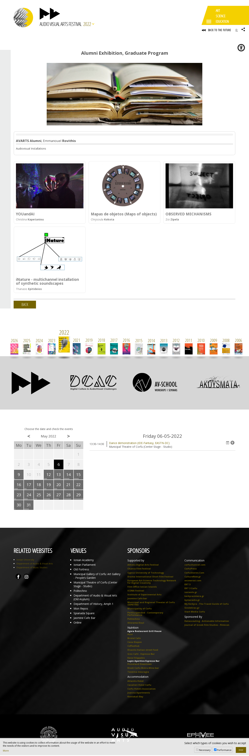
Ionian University (25, 560)
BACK (24, 305)
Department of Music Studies (32, 568)
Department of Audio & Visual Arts (35, 564)
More (6, 750)
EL (237, 30)
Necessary (204, 750)
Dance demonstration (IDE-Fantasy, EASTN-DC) (139, 444)
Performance (224, 750)
